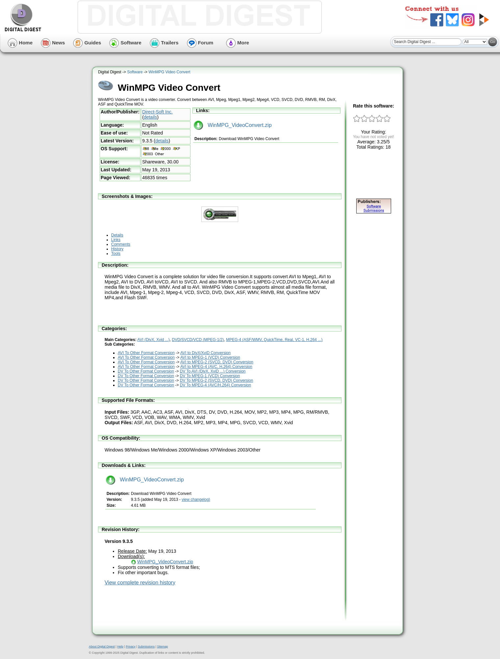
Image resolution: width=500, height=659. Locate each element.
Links (115, 239)
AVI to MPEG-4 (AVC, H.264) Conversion (216, 366)
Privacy (131, 646)
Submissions (146, 646)
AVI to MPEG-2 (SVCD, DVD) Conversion (216, 362)
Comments (120, 244)
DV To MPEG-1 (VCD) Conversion (210, 376)
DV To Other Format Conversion (146, 371)
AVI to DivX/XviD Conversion (205, 353)
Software (125, 42)
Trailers (164, 42)
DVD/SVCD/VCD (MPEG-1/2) (198, 339)
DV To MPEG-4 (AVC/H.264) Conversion (215, 385)
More (237, 42)
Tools (115, 253)
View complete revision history (140, 582)
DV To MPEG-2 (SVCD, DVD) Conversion (216, 380)
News (53, 42)
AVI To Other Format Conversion (146, 353)
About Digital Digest (102, 646)
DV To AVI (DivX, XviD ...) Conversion (213, 371)
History (117, 249)
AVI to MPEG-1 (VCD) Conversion (210, 357)
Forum (200, 42)
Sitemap (162, 646)
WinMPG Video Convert (169, 72)
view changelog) (196, 499)
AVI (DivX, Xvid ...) (153, 339)
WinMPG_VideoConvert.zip (232, 125)
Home (20, 42)
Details (117, 235)
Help (120, 646)
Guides (87, 42)
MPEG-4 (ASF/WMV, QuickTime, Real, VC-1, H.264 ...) (274, 339)
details (150, 117)
